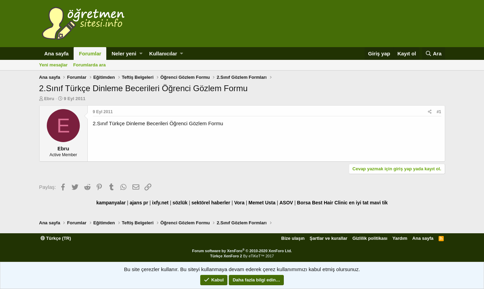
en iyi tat (358, 202)
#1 (439, 111)
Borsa (304, 202)
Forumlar (90, 53)
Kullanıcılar (163, 53)
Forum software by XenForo (242, 251)
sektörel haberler (210, 202)
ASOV (286, 202)
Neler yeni (123, 53)
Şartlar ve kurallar (328, 238)
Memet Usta (262, 202)
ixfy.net (160, 202)
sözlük (179, 202)
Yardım (399, 238)
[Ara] (433, 53)
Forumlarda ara (89, 64)
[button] (141, 53)
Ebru (49, 98)
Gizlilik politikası (369, 238)
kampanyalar (111, 202)
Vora (239, 202)
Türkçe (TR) (56, 238)
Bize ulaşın (293, 238)
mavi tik (379, 202)
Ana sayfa (56, 53)
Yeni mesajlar (53, 64)
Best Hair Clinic (329, 202)
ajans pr (139, 202)
